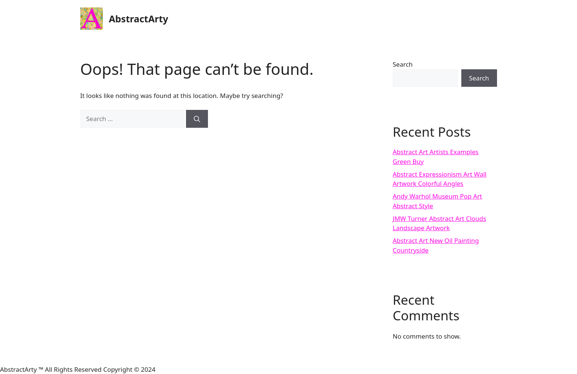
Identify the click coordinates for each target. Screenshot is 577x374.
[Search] (197, 119)
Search (403, 64)
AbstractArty (139, 18)
